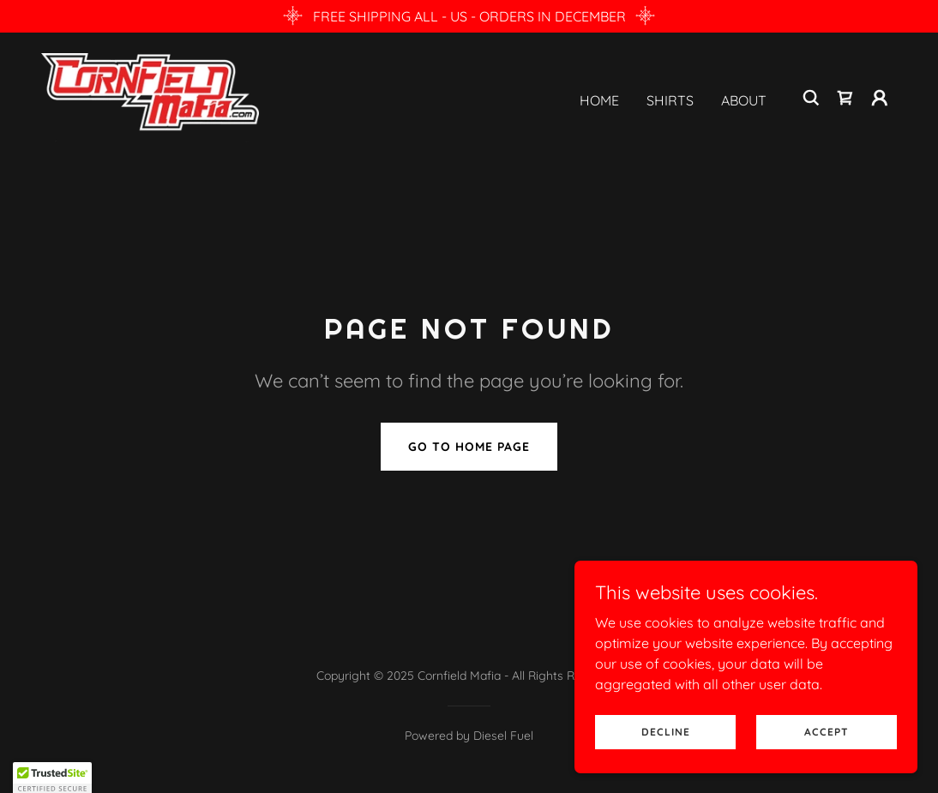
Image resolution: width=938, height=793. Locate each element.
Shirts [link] (670, 100)
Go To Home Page (469, 446)
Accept (826, 731)
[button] (880, 98)
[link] (150, 96)
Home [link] (599, 100)
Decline (665, 731)
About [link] (744, 100)
